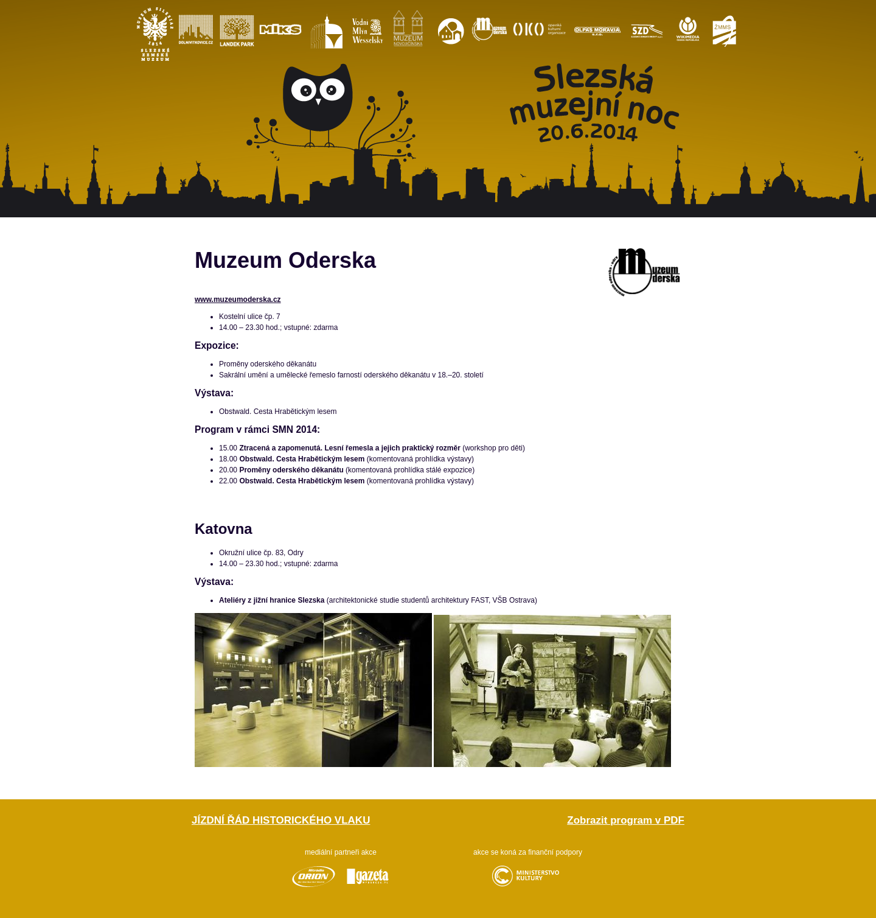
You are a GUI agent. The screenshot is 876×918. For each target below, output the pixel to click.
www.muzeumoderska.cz (238, 299)
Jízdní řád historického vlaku (281, 820)
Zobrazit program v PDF (625, 820)
